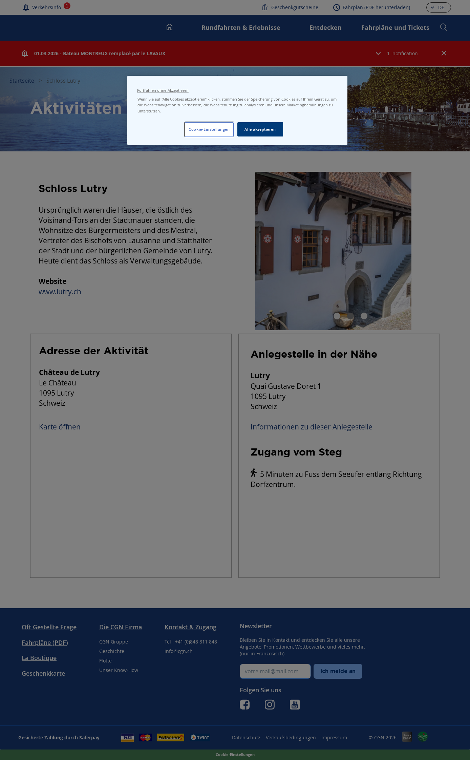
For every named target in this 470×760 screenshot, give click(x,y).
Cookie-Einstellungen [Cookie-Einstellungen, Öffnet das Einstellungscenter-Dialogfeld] (209, 129)
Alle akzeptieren (260, 129)
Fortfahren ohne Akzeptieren (163, 90)
